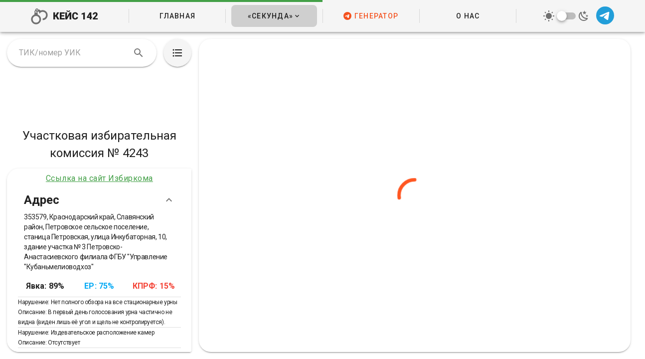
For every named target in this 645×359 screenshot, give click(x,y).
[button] (274, 16)
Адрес (99, 200)
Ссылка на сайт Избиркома (99, 178)
